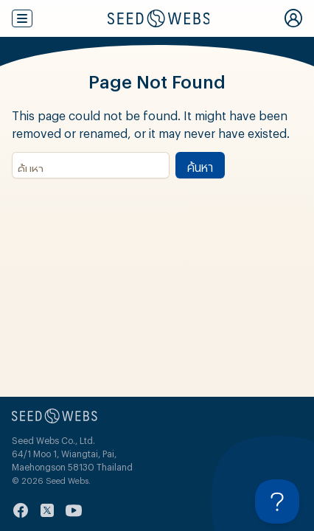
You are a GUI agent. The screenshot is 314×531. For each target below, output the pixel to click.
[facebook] (20, 510)
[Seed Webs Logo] (159, 18)
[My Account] (293, 18)
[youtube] (74, 510)
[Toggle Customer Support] (277, 501)
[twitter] (47, 510)
